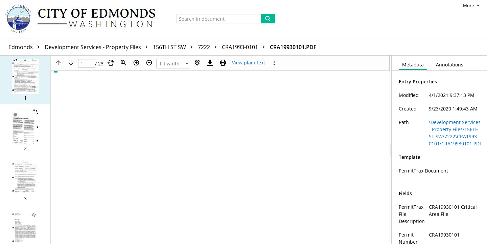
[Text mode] (248, 62)
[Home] (83, 19)
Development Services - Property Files (98, 47)
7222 (209, 47)
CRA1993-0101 (245, 47)
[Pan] (110, 62)
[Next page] (71, 62)
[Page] (86, 63)
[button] (25, 80)
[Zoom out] (149, 62)
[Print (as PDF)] (223, 62)
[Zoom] (123, 62)
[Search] (268, 18)
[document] (439, 150)
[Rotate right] (197, 62)
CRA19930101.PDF (293, 47)
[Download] (210, 62)
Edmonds (25, 47)
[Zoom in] (136, 62)
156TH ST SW (174, 47)
